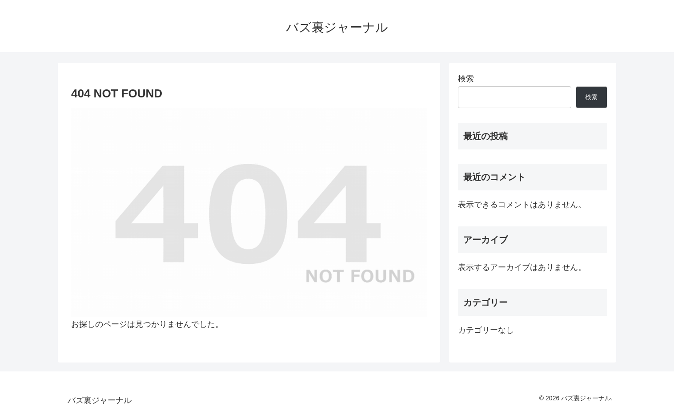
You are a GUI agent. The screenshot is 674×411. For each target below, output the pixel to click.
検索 (466, 78)
